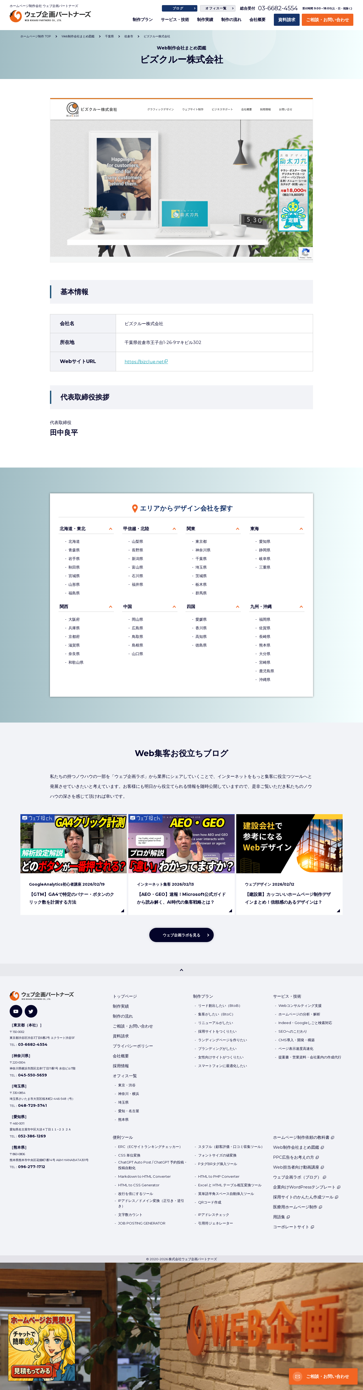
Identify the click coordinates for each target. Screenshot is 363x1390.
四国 (191, 606)
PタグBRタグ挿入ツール (217, 1164)
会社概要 (257, 19)
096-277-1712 (31, 1166)
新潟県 (137, 558)
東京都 (201, 541)
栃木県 (201, 584)
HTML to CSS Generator (138, 1185)
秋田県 (74, 567)
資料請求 (286, 19)
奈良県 (74, 653)
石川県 (137, 575)
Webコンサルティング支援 (300, 1005)
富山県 (137, 567)
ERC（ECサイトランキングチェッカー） (150, 1146)
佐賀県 (264, 628)
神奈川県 (202, 550)
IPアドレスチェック (213, 1214)
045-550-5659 (32, 1075)
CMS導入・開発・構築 (296, 1040)
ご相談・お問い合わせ (327, 19)
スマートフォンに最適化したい (222, 1066)
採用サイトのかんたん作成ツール (306, 1196)
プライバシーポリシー (133, 1045)
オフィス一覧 (216, 8)
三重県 (264, 567)
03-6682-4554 (278, 8)
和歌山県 (76, 662)
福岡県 (264, 619)
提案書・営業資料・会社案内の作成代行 (309, 1057)
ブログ (178, 8)
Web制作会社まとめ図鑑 (298, 1147)
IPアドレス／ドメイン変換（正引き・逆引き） (151, 1203)
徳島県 (201, 645)
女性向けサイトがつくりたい (221, 1057)
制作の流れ (231, 19)
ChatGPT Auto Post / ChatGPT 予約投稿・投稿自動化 (152, 1165)
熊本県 (264, 645)
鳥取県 (137, 636)
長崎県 (264, 636)
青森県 (74, 550)
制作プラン (143, 19)
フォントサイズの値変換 (217, 1155)
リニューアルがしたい (215, 1023)
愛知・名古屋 (128, 1111)
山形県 (74, 584)
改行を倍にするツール (135, 1193)
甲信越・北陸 (136, 528)
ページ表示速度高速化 (295, 1048)
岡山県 (137, 619)
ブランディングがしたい (217, 1048)
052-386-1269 (32, 1136)
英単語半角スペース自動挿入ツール (226, 1193)
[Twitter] (31, 1011)
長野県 (137, 550)
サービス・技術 (175, 19)
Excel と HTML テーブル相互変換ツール (230, 1185)
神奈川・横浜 (128, 1093)
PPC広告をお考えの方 (296, 1157)
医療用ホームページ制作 (297, 1206)
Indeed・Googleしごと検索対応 (305, 1023)
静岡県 (264, 550)
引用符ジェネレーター (215, 1223)
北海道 (74, 541)
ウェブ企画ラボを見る (181, 935)
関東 (191, 528)
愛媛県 (201, 619)
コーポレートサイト (293, 1226)
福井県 (137, 584)
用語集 (281, 1216)
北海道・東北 (72, 528)
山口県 (137, 653)
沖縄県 (264, 679)
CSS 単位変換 (129, 1155)
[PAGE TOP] (181, 970)
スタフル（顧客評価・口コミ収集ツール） (231, 1146)
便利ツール (123, 1137)
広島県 (137, 628)
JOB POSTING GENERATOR (141, 1223)
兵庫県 (74, 628)
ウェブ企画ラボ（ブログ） (299, 1177)
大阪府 (74, 619)
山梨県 (137, 541)
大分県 (264, 653)
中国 (127, 606)
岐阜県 (264, 558)
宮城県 (74, 575)
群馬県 (201, 593)
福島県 (74, 593)
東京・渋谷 (127, 1085)
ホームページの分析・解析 (299, 1014)
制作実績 (205, 19)
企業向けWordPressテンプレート (307, 1187)
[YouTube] (16, 1011)
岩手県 (74, 558)
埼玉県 (201, 567)
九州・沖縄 (261, 606)
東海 (254, 528)
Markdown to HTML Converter (144, 1176)
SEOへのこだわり (292, 1031)
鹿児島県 (266, 671)
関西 (64, 606)
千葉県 (201, 558)
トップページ (125, 996)
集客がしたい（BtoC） (216, 1014)
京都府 (74, 636)
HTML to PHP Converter (218, 1176)
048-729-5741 (32, 1105)
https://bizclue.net (144, 361)
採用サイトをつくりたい (217, 1031)
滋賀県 (74, 645)
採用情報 (121, 1065)
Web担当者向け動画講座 (298, 1167)
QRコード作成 (209, 1202)
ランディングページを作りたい (222, 1040)
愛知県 (264, 541)
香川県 (201, 628)
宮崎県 (264, 662)
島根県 (137, 645)
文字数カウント (130, 1214)
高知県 (201, 636)
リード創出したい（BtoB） (220, 1005)
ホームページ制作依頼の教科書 (304, 1137)
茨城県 (201, 575)
